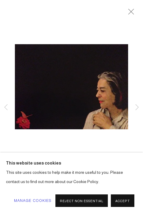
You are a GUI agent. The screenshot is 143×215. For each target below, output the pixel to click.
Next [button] (137, 107)
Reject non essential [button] (81, 201)
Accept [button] (122, 201)
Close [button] (129, 13)
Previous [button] (6, 107)
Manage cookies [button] (33, 201)
